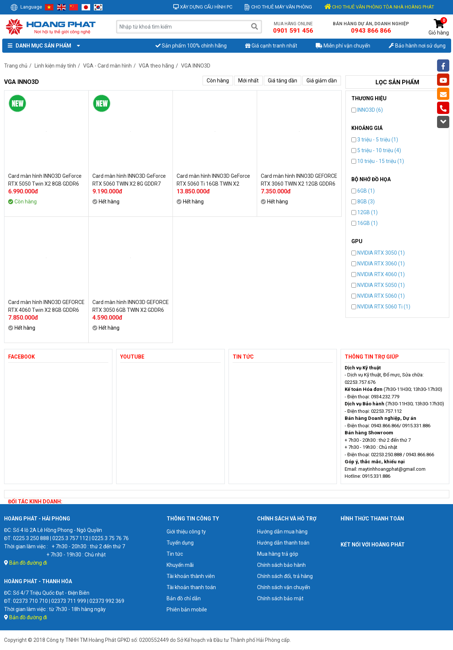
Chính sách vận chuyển (283, 587)
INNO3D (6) (367, 110)
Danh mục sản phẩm (42, 46)
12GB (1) (364, 212)
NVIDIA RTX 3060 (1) (378, 264)
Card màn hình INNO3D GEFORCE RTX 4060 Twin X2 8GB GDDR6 (46, 306)
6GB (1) (363, 191)
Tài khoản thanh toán (191, 587)
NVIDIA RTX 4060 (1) (378, 274)
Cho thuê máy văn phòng (278, 7)
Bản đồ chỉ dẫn (184, 598)
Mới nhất (248, 81)
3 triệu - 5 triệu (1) (374, 140)
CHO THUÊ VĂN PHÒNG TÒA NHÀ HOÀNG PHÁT (379, 7)
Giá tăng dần (282, 81)
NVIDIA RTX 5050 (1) (378, 285)
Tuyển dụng (180, 543)
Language (26, 7)
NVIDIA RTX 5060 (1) (378, 296)
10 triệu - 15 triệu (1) (377, 161)
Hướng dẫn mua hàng (282, 532)
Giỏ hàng (439, 27)
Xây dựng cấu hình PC (202, 7)
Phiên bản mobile (187, 610)
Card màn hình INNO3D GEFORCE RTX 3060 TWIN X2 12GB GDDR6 (299, 180)
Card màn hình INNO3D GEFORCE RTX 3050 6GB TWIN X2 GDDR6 (130, 306)
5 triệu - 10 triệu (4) (376, 150)
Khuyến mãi (180, 565)
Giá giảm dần (321, 81)
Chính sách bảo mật (280, 598)
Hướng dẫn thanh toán (283, 543)
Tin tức (175, 554)
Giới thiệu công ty (186, 532)
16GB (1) (364, 223)
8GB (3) (363, 202)
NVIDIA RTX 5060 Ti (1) (380, 307)
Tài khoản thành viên (191, 576)
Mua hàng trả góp (277, 554)
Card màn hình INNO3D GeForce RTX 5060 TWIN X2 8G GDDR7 (129, 180)
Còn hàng (218, 81)
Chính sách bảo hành (281, 565)
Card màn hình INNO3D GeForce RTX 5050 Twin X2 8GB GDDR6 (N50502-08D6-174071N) (45, 180)
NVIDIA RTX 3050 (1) (378, 253)
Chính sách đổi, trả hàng (285, 576)
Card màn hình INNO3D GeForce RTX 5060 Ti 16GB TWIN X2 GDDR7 (213, 180)
